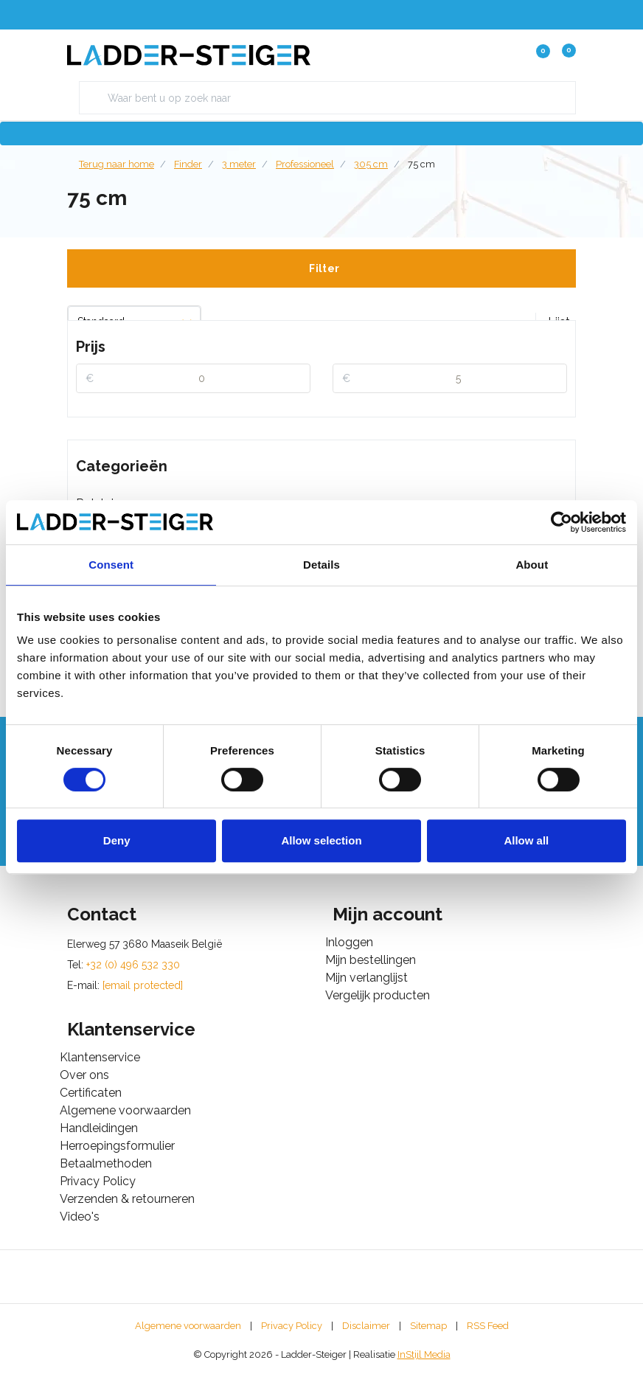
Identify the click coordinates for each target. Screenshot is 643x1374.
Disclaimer (366, 1325)
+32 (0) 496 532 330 (133, 965)
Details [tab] (321, 564)
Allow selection (321, 840)
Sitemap (428, 1325)
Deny (117, 840)
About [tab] (531, 564)
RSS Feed (488, 1325)
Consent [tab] (110, 564)
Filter (324, 268)
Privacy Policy (291, 1325)
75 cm (421, 164)
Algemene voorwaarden (188, 1325)
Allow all (526, 840)
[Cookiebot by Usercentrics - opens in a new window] (561, 522)
